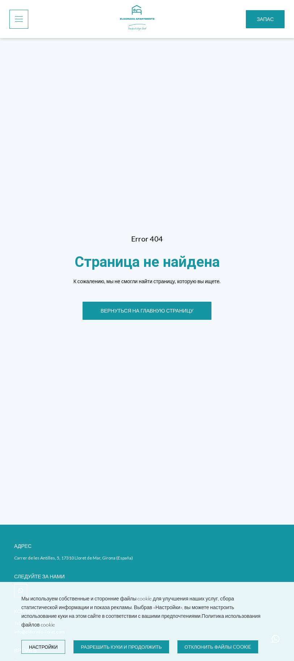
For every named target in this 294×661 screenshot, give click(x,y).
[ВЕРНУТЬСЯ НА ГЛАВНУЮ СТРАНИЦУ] (147, 311)
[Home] (137, 19)
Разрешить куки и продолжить (121, 647)
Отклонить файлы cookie (218, 647)
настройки (43, 647)
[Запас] (265, 19)
